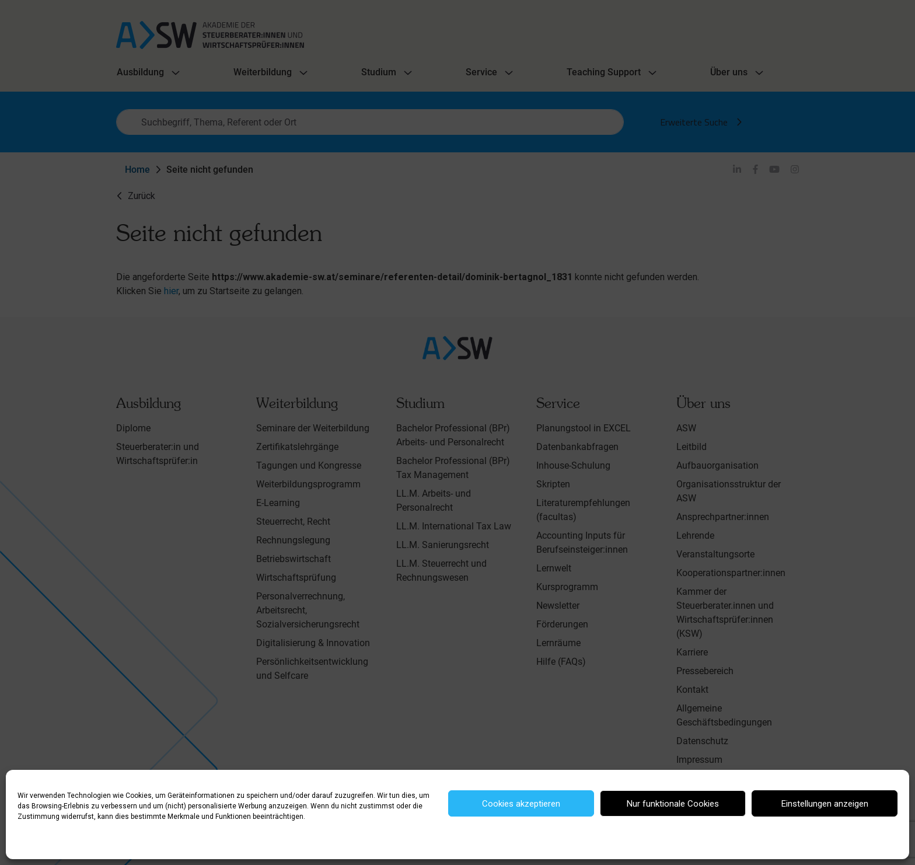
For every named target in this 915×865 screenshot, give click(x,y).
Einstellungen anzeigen (824, 803)
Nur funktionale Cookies (673, 803)
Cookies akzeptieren (521, 803)
